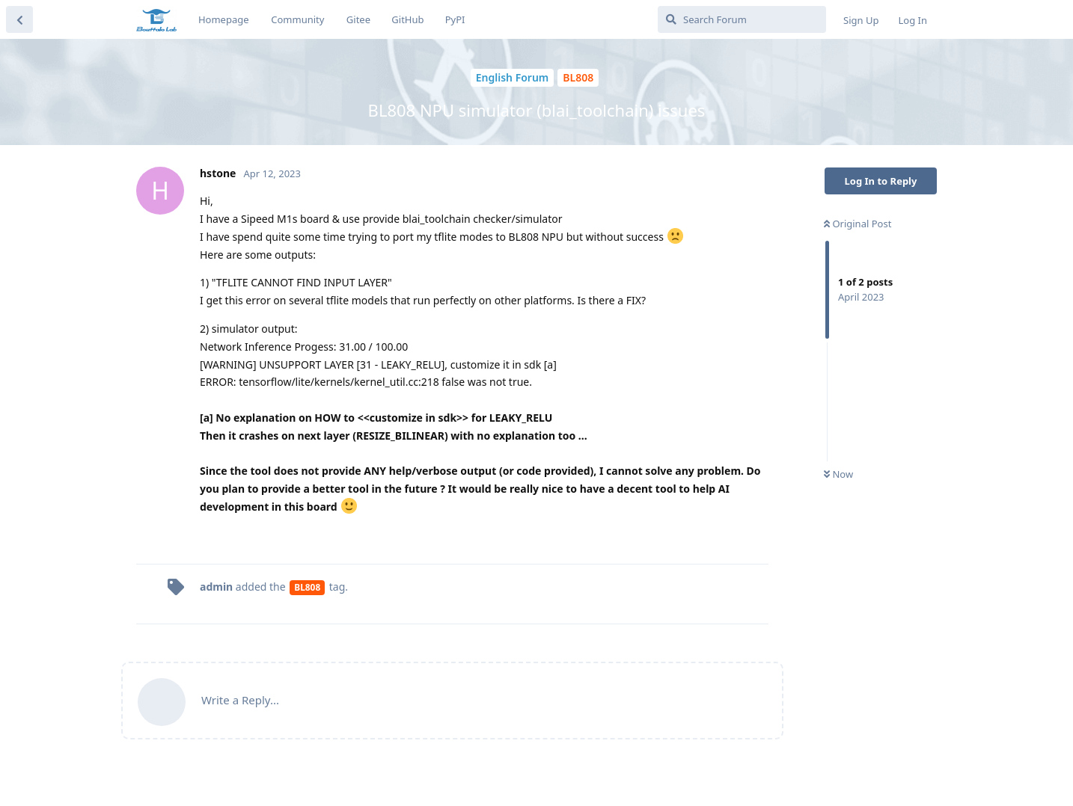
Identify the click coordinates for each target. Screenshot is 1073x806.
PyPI (455, 19)
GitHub (407, 19)
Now (838, 474)
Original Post (857, 223)
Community (297, 19)
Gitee (358, 19)
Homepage (223, 19)
